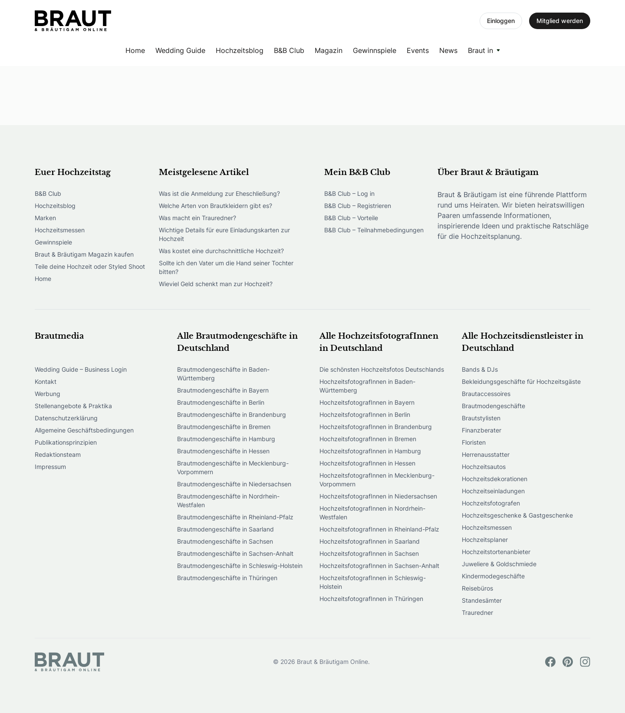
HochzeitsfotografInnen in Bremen (367, 439)
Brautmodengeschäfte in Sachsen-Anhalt (235, 553)
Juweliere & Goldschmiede (499, 564)
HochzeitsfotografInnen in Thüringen (371, 598)
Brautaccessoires (486, 394)
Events (418, 50)
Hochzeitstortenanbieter (496, 552)
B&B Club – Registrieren (357, 205)
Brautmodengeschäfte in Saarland (225, 529)
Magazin (328, 50)
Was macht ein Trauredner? (197, 218)
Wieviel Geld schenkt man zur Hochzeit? (216, 284)
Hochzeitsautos (484, 466)
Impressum (50, 466)
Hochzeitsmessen (60, 230)
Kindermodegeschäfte (493, 576)
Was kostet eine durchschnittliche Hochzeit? (221, 251)
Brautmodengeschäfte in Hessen (223, 451)
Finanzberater (481, 430)
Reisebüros (477, 588)
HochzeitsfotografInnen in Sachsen (369, 553)
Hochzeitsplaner (485, 539)
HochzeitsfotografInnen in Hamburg (370, 451)
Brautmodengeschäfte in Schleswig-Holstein (240, 565)
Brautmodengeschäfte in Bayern (223, 390)
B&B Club (289, 50)
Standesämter (482, 600)
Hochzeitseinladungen (493, 491)
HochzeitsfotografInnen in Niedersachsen (378, 496)
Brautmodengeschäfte (493, 406)
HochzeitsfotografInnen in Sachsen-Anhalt (379, 565)
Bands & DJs (480, 369)
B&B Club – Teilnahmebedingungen (374, 230)
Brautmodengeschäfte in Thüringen (227, 578)
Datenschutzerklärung (66, 418)
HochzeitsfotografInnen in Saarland (369, 541)
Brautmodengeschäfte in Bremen (223, 427)
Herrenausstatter (486, 454)
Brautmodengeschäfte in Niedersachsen (234, 484)
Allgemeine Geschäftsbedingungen (84, 430)
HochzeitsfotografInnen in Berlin (364, 414)
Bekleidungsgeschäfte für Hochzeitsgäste (521, 381)
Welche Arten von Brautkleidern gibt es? (215, 205)
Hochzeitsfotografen (491, 503)
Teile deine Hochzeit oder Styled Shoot (90, 266)
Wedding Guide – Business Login (81, 369)
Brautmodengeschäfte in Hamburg (226, 439)
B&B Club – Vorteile (351, 218)
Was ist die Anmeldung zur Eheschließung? (219, 193)
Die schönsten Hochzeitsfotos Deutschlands (381, 369)
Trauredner (477, 612)
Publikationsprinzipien (66, 442)
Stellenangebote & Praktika (73, 406)
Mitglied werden (559, 21)
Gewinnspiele (374, 50)
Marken (45, 218)
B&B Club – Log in (349, 193)
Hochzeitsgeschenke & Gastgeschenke (517, 515)
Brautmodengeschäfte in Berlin (220, 402)
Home (135, 50)
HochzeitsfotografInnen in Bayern (366, 402)
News (448, 50)
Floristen (474, 442)
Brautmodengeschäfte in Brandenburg (231, 414)
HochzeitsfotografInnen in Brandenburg (375, 427)
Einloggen (501, 21)
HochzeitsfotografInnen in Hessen (367, 463)
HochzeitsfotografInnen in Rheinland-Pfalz (379, 529)
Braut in (480, 50)
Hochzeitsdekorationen (494, 479)
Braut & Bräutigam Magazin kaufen (84, 254)
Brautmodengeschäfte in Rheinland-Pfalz (235, 517)
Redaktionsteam (58, 454)
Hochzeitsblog (239, 50)
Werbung (47, 394)
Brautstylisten (481, 418)
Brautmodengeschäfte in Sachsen (225, 541)
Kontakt (45, 381)
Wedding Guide (180, 50)
